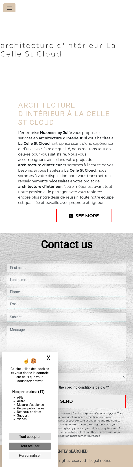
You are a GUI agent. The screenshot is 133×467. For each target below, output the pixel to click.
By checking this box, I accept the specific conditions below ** (60, 387)
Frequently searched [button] (66, 451)
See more (84, 215)
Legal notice (99, 460)
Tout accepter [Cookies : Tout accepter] (30, 437)
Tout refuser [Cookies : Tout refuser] (29, 446)
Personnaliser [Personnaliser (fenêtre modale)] (30, 455)
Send (66, 401)
